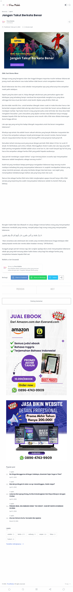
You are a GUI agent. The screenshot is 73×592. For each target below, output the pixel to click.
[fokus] (53, 534)
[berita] (21, 534)
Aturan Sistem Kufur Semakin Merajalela (25, 518)
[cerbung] (32, 534)
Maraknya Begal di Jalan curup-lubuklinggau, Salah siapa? (32, 484)
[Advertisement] (36, 204)
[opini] (12, 472)
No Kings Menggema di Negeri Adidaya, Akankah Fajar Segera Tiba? (35, 474)
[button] (66, 5)
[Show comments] (64, 589)
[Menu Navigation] (4, 5)
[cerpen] (43, 534)
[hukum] (11, 539)
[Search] (69, 5)
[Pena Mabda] (11, 21)
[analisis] (11, 534)
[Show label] (15, 544)
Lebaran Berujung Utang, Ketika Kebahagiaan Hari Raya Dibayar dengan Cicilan (37, 495)
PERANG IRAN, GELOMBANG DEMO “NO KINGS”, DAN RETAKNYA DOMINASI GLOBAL (36, 507)
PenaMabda (11, 584)
